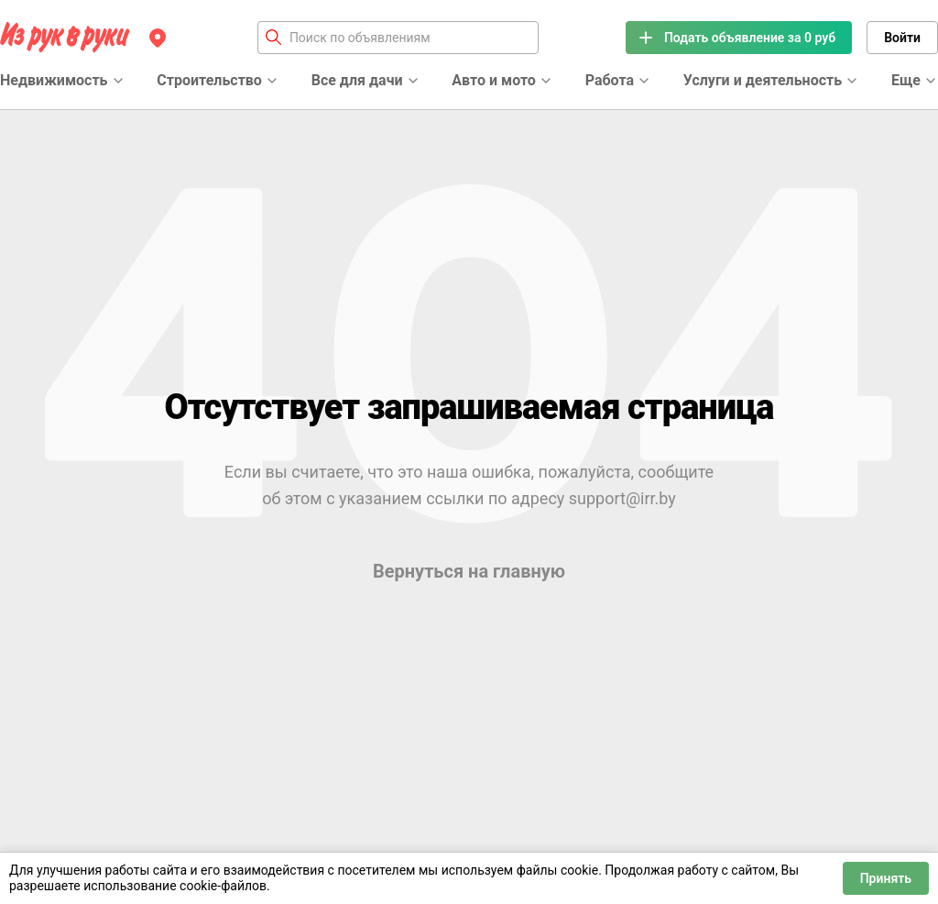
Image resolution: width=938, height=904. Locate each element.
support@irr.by (622, 498)
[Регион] (157, 37)
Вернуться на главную (469, 571)
